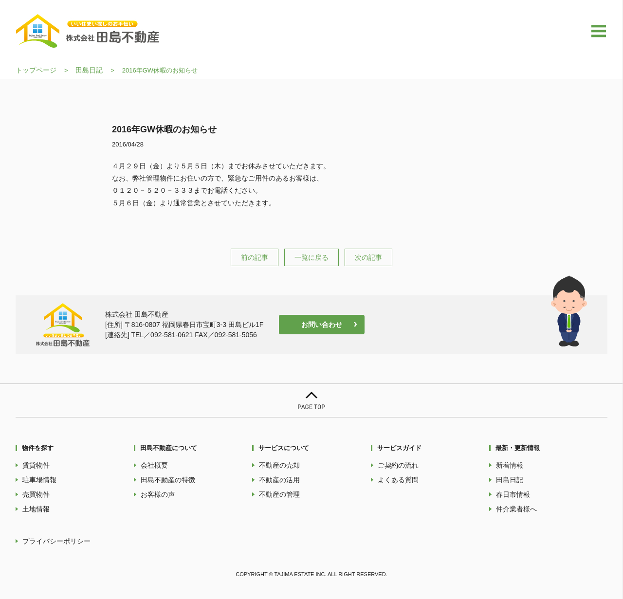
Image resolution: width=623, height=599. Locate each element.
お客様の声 (158, 494)
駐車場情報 (39, 480)
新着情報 (509, 465)
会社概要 (154, 465)
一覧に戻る (311, 257)
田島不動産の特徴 (168, 480)
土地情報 (36, 509)
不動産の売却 (279, 465)
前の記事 (254, 257)
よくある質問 (398, 480)
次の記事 (368, 257)
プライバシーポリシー (56, 541)
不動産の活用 (279, 480)
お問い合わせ (321, 324)
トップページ (36, 70)
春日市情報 (513, 494)
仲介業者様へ (516, 509)
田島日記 (89, 70)
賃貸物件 (36, 465)
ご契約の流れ (398, 465)
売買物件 (36, 494)
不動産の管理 (279, 494)
